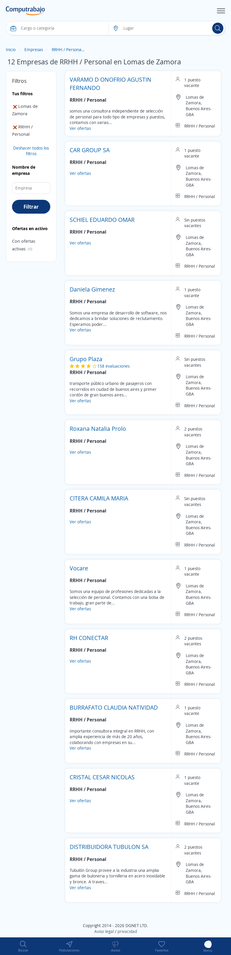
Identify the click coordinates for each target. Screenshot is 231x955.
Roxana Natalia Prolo (98, 429)
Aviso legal (104, 931)
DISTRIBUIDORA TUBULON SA (109, 847)
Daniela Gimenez (92, 289)
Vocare (79, 568)
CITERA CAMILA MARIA (99, 498)
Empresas (33, 49)
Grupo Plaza (86, 359)
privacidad (127, 931)
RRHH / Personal (67, 49)
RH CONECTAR (89, 638)
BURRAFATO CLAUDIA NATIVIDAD (114, 707)
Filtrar (31, 206)
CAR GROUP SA (90, 150)
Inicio (11, 49)
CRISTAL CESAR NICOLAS (102, 777)
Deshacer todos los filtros (31, 151)
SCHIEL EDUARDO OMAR (102, 220)
